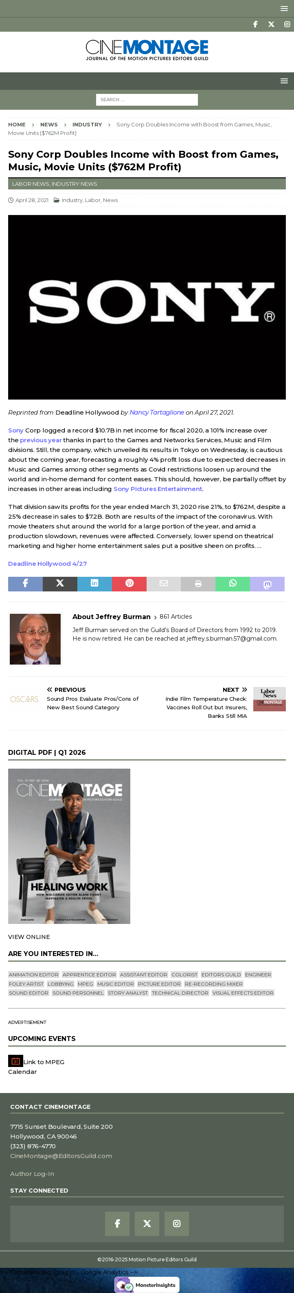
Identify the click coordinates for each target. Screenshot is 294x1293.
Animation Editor (34, 974)
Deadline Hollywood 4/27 (47, 563)
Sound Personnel (78, 993)
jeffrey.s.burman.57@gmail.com (231, 638)
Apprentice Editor (89, 974)
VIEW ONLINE (29, 937)
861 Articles (176, 616)
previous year (40, 440)
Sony (16, 430)
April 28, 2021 (31, 200)
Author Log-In (32, 1174)
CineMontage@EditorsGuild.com (61, 1156)
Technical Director (180, 993)
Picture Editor (159, 984)
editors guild (221, 974)
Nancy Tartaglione (156, 412)
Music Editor (115, 984)
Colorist (184, 974)
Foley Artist (26, 984)
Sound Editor (28, 993)
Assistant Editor (143, 974)
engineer (258, 974)
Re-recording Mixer (214, 984)
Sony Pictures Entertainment (158, 489)
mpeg (85, 984)
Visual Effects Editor (243, 993)
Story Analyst (128, 993)
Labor (93, 200)
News (49, 124)
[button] (283, 8)
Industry (72, 200)
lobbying (61, 984)
